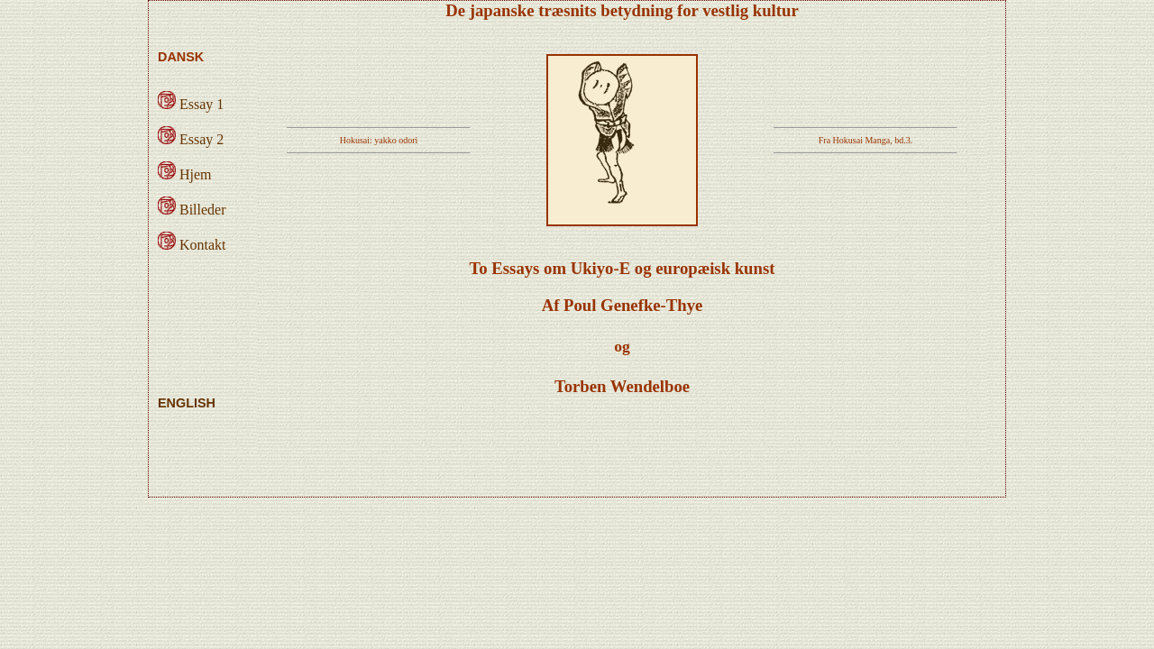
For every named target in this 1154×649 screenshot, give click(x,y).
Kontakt (192, 244)
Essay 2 (191, 139)
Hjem (185, 174)
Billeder (192, 209)
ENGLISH (186, 403)
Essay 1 (191, 104)
